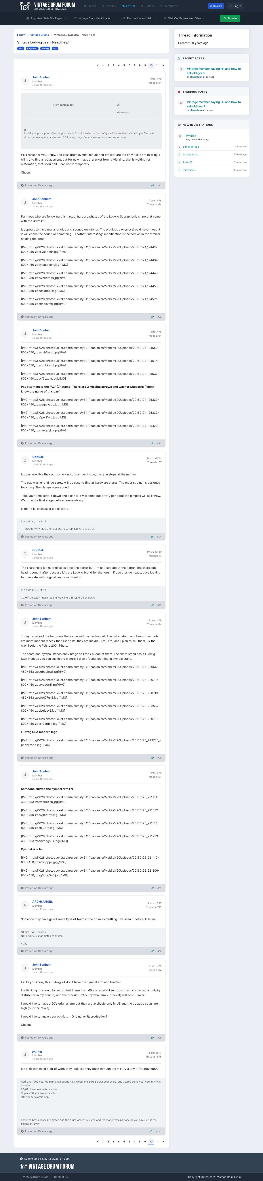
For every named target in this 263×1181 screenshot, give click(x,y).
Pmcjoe (191, 136)
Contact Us (61, 1176)
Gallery (147, 6)
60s (21, 48)
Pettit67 (188, 162)
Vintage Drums (39, 34)
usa (55, 48)
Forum (128, 6)
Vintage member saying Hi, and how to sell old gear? (214, 71)
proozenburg (191, 154)
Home (90, 6)
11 (157, 65)
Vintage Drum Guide (35, 1176)
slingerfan (195, 76)
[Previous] (98, 65)
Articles (109, 6)
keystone (32, 48)
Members (169, 6)
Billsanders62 (191, 146)
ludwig (45, 48)
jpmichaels (189, 170)
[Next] (163, 65)
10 (151, 65)
